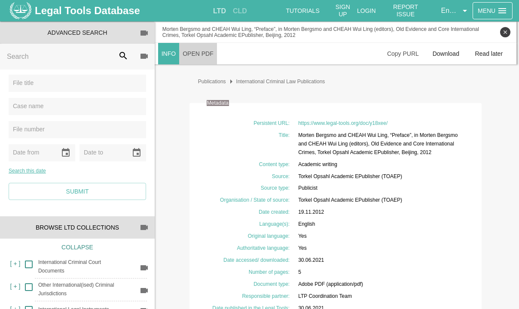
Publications (213, 82)
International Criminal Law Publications (282, 82)
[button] (455, 11)
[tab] (219, 11)
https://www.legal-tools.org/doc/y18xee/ (344, 123)
